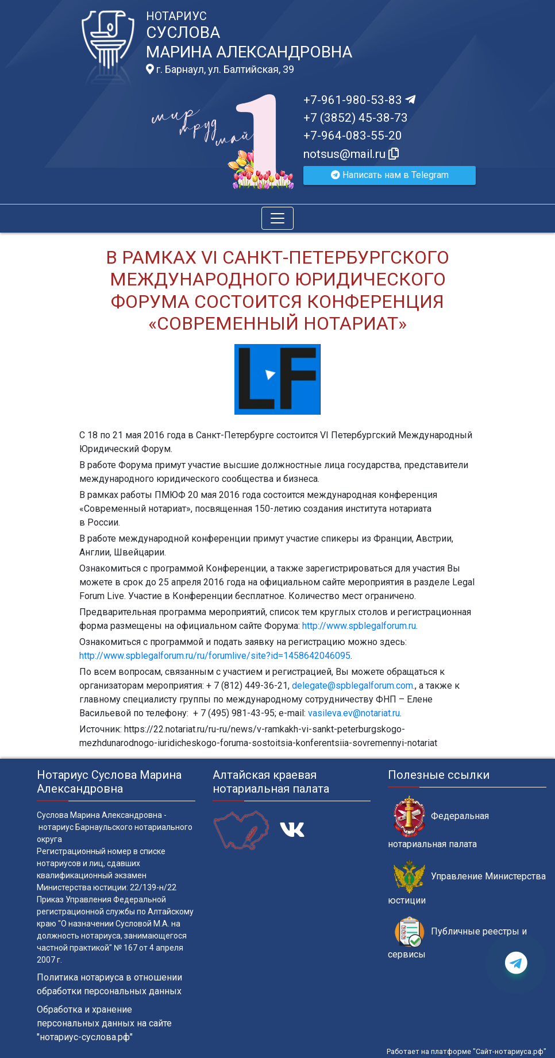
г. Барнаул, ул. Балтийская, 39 (220, 69)
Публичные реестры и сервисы (457, 938)
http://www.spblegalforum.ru (359, 625)
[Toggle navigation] (277, 218)
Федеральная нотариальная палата (438, 823)
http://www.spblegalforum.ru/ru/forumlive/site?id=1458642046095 (214, 655)
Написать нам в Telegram (390, 174)
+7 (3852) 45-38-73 (355, 118)
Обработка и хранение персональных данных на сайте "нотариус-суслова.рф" (104, 1023)
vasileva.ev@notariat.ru (354, 713)
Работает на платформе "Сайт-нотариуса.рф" (466, 1051)
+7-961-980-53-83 (359, 100)
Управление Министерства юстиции (467, 883)
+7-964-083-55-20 (352, 135)
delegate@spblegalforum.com (352, 685)
